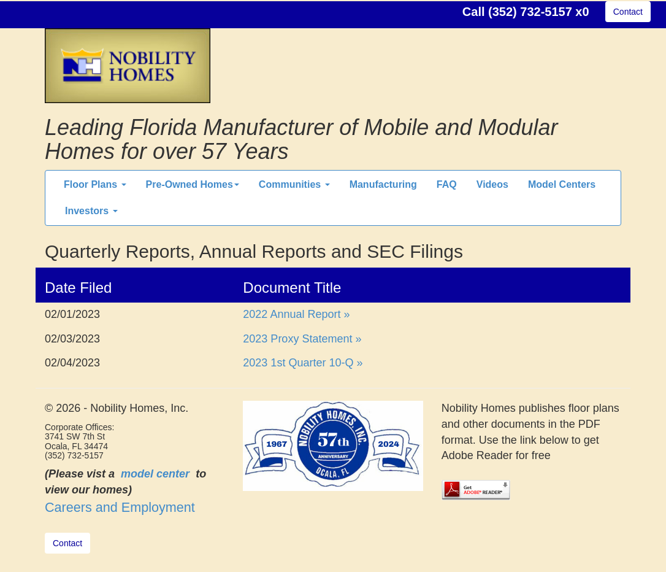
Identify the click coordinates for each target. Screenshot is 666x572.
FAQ (447, 184)
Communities (294, 184)
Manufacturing (383, 184)
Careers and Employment (120, 507)
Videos (492, 184)
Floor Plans (95, 184)
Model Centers (561, 184)
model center (155, 474)
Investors (91, 211)
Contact (628, 12)
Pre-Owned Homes (192, 184)
